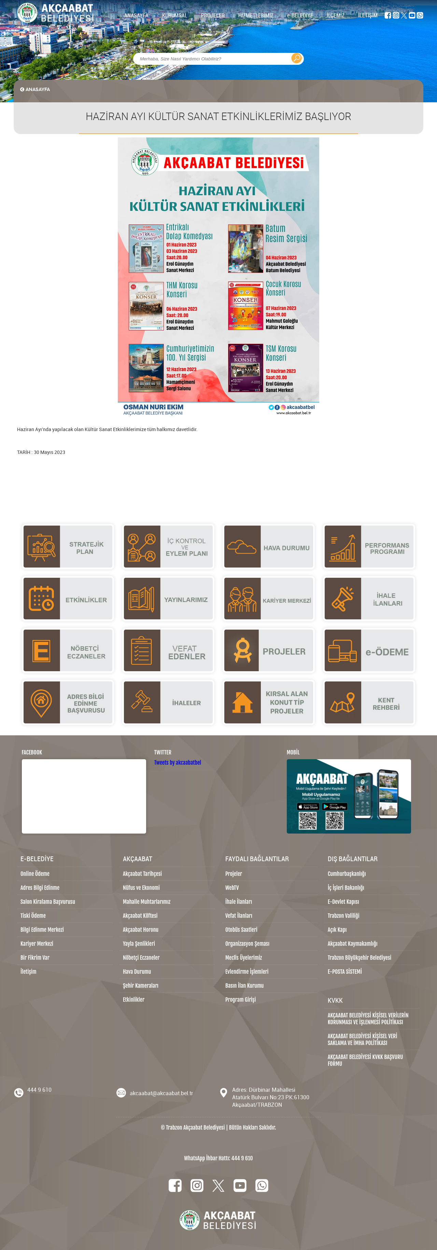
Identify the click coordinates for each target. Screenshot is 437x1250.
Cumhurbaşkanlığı (347, 873)
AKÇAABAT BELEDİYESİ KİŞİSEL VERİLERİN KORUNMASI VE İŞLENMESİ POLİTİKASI (368, 1019)
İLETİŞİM (368, 15)
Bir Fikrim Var (35, 957)
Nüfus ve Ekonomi (141, 887)
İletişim (28, 971)
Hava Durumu (137, 971)
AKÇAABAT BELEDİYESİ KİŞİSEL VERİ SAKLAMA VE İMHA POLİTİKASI (362, 1039)
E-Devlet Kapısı (343, 901)
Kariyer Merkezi (36, 943)
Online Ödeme (35, 873)
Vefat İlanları (238, 915)
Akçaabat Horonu (140, 929)
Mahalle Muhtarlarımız (146, 901)
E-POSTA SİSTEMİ (345, 971)
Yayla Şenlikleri (139, 943)
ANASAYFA (136, 15)
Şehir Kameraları (140, 985)
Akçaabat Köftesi (140, 915)
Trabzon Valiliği (344, 915)
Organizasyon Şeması (247, 943)
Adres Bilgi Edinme (39, 887)
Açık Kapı (337, 929)
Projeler (233, 873)
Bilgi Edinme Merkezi (42, 929)
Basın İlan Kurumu (244, 985)
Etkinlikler (133, 999)
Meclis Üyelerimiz (243, 957)
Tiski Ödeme (33, 915)
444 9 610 (39, 1089)
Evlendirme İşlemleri (246, 971)
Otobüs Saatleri (241, 929)
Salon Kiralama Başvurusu (47, 901)
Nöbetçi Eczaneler (141, 957)
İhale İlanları (238, 901)
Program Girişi (240, 999)
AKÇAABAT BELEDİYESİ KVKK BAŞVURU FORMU (365, 1060)
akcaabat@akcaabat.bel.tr (161, 1093)
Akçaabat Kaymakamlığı (353, 943)
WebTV (232, 887)
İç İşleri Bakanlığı (346, 887)
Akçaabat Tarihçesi (142, 873)
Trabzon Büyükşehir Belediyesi (359, 957)
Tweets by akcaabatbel (177, 762)
